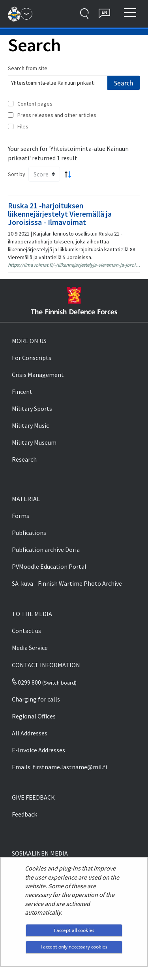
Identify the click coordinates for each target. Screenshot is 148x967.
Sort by (16, 174)
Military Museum (34, 442)
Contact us (26, 631)
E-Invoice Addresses (38, 750)
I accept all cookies (74, 930)
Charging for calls (36, 699)
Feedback (24, 814)
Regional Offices (34, 716)
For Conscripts (31, 358)
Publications (29, 532)
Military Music (30, 425)
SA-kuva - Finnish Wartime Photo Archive (67, 583)
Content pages (34, 103)
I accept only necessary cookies (74, 947)
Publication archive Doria (46, 549)
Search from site (27, 68)
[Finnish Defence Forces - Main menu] (26, 14)
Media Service (30, 647)
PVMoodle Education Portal (49, 566)
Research (24, 459)
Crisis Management (38, 375)
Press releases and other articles (56, 115)
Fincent (22, 391)
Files (22, 126)
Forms (20, 516)
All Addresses (29, 733)
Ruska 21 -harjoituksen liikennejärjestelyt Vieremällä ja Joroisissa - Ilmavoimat (60, 214)
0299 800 (26, 682)
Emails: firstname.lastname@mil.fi (59, 767)
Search (123, 83)
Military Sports (32, 408)
